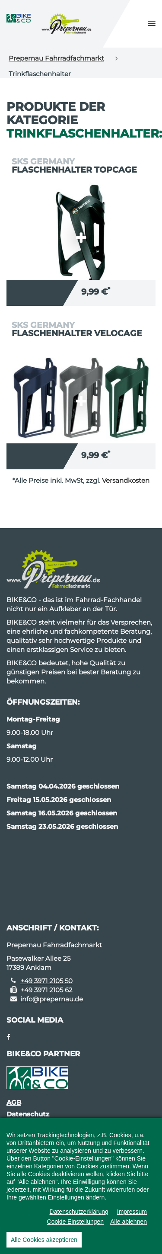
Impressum (132, 1217)
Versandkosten (125, 480)
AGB (13, 1102)
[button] (152, 24)
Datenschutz (27, 1114)
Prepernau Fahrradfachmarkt (56, 58)
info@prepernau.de (51, 999)
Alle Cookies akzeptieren (44, 1245)
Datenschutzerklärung (79, 1217)
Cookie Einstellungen (75, 1227)
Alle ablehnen (128, 1227)
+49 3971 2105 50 (46, 981)
